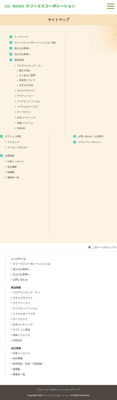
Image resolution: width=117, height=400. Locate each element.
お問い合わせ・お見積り (91, 136)
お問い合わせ (20, 279)
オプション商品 (13, 136)
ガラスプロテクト (26, 90)
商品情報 (19, 60)
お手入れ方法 (26, 85)
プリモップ (13, 142)
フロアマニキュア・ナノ (30, 65)
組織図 (11, 172)
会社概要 (12, 166)
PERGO (21, 128)
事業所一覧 (13, 177)
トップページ (21, 36)
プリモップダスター (18, 147)
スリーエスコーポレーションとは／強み (35, 42)
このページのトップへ (104, 247)
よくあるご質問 (27, 75)
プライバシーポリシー (89, 142)
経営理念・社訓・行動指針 (28, 363)
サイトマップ (72, 389)
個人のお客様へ (22, 48)
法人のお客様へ (22, 54)
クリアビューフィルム (28, 101)
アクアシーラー (25, 96)
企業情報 (9, 155)
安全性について (27, 80)
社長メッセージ (16, 161)
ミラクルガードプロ (27, 106)
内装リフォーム (25, 123)
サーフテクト (24, 112)
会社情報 (16, 348)
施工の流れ (25, 70)
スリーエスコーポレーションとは (31, 263)
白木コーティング (26, 117)
